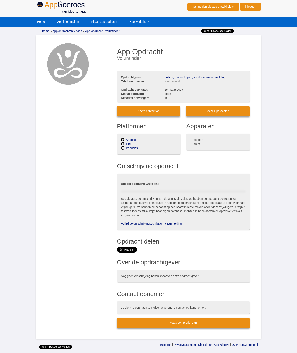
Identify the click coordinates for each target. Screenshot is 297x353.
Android (128, 139)
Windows (129, 148)
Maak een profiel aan (183, 322)
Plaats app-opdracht (104, 21)
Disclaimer (205, 344)
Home (41, 21)
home (46, 31)
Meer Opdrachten (218, 111)
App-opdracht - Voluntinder (102, 31)
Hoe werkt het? (139, 21)
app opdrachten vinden (67, 31)
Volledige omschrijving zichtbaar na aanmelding (195, 77)
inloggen (250, 6)
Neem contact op (148, 111)
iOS (126, 144)
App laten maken (68, 21)
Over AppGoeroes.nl (245, 344)
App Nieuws (221, 344)
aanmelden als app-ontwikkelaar (213, 6)
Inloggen (165, 344)
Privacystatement (185, 344)
